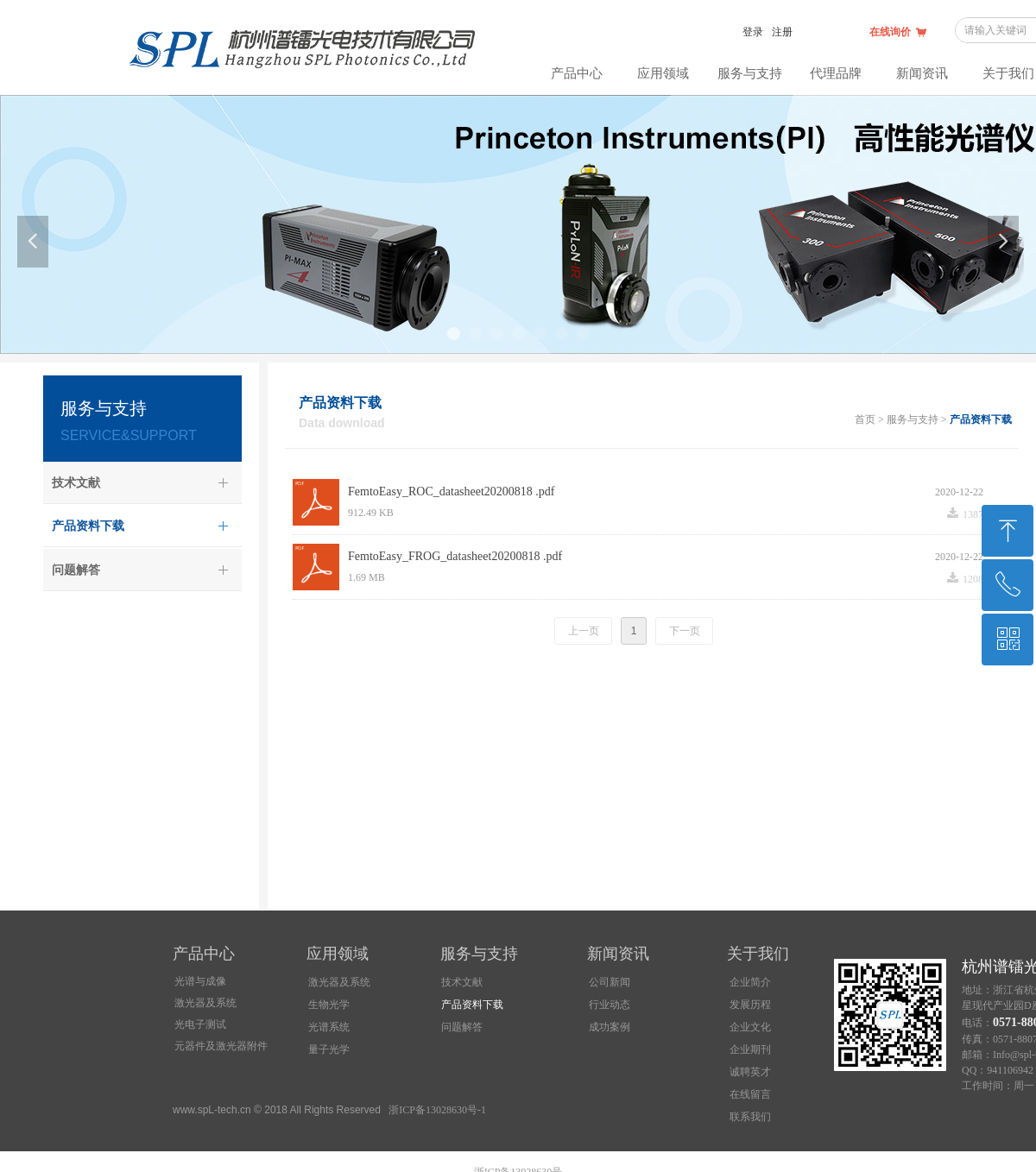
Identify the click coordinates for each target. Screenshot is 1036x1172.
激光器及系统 (205, 1003)
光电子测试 (200, 1024)
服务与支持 (749, 73)
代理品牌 (836, 73)
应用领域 (663, 73)
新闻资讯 (922, 73)
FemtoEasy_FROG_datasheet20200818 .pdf (455, 556)
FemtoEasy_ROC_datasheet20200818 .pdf (451, 491)
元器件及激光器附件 (221, 1046)
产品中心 (577, 73)
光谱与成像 (200, 981)
